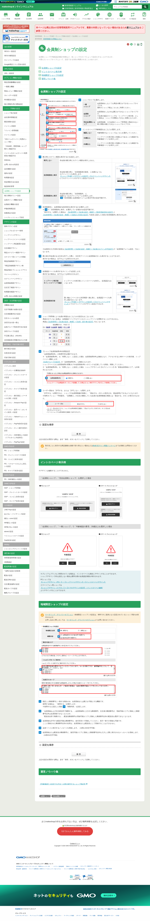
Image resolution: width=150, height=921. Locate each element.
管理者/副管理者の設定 (12, 558)
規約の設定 (8, 173)
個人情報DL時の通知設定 (13, 104)
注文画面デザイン (10, 248)
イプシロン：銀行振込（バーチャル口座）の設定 (15, 397)
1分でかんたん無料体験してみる (75, 831)
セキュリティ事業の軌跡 (105, 868)
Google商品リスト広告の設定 (15, 64)
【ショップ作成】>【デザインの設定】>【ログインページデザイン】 (85, 176)
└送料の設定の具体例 (12, 571)
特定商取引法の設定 (11, 182)
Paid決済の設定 (10, 540)
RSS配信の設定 (10, 100)
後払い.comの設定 (11, 518)
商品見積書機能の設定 (12, 82)
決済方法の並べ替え (11, 322)
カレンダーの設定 (10, 95)
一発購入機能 (9, 86)
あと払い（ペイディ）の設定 (15, 514)
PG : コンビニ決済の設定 (13, 459)
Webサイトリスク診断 (72, 866)
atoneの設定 (8, 531)
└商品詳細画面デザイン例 (13, 266)
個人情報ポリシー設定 (12, 195)
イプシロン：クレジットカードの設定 (15, 376)
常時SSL (7, 160)
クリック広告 (121, 19)
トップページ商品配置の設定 (15, 244)
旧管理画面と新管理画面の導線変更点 (79, 8)
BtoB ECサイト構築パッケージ (104, 446)
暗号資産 (100, 915)
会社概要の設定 (10, 169)
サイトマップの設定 (11, 60)
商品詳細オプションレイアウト (15, 270)
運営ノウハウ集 (49, 79)
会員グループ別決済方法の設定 (15, 327)
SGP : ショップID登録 (12, 488)
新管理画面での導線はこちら (52, 39)
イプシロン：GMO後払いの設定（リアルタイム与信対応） (16, 436)
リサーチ (78, 915)
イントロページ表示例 (52, 72)
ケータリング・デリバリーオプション (59, 615)
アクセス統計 (86, 19)
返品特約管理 (9, 186)
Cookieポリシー (75, 843)
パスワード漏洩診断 (58, 866)
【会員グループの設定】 (52, 362)
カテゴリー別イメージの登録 (15, 257)
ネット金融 (92, 915)
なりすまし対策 (92, 868)
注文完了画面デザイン (12, 287)
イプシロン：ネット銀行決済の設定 (15, 429)
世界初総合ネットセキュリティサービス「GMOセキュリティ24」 (33, 866)
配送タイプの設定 (10, 588)
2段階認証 (8, 562)
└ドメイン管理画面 (11, 130)
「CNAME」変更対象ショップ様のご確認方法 (15, 147)
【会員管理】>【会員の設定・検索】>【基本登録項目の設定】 (90, 212)
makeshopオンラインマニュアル (17, 6)
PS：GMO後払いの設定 (13, 479)
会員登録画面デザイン (12, 283)
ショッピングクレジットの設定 (15, 549)
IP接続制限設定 (10, 209)
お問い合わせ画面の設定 (13, 296)
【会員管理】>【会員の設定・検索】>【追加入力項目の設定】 (66, 215)
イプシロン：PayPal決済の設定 (15, 424)
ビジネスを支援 (48, 915)
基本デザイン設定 (10, 226)
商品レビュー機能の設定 (13, 91)
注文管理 (29, 19)
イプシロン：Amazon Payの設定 (15, 404)
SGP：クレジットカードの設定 (15, 492)
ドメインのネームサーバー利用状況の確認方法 (15, 154)
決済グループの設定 (11, 331)
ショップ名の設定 (10, 113)
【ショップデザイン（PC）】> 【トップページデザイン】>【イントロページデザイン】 (73, 582)
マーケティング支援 (69, 915)
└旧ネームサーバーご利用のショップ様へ (15, 140)
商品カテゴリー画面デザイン (15, 252)
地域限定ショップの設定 (53, 75)
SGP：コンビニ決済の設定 (14, 497)
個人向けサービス (108, 915)
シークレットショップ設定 (14, 217)
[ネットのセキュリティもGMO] (18, 1)
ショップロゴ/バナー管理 (13, 231)
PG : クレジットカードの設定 (15, 455)
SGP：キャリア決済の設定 (14, 501)
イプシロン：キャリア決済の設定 (15, 390)
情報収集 (85, 915)
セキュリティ (58, 915)
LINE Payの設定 (10, 510)
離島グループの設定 (11, 593)
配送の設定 (8, 575)
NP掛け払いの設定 (11, 527)
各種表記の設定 (10, 213)
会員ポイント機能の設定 (13, 200)
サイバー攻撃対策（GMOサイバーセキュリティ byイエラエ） (45, 868)
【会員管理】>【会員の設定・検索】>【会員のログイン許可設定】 (88, 249)
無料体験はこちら (105, 8)
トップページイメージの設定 (15, 239)
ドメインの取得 (10, 126)
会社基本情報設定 (10, 117)
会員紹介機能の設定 (11, 204)
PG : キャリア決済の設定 (13, 471)
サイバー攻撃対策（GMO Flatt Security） (75, 868)
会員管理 (40, 19)
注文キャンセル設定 (11, 318)
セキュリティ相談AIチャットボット (89, 866)
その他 (117, 915)
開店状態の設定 (10, 122)
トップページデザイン (12, 235)
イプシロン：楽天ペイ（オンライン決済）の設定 (15, 411)
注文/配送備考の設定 (11, 584)
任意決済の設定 (10, 353)
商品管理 (17, 19)
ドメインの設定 (10, 135)
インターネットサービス (21, 915)
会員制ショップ (45, 796)
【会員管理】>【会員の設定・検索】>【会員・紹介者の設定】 (71, 322)
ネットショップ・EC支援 (36, 915)
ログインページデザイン (13, 279)
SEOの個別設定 (10, 56)
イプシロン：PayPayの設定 (14, 442)
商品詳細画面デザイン (12, 261)
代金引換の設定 (10, 357)
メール (52, 19)
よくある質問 (103, 5)
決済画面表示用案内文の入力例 (15, 340)
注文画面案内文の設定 (12, 314)
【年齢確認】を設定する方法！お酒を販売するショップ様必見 (63, 784)
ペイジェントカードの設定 (14, 536)
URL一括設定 (9, 73)
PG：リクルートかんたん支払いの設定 (15, 465)
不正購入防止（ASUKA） (13, 336)
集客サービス (109, 19)
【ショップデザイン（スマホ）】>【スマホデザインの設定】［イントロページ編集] (72, 588)
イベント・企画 (63, 19)
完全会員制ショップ (59, 796)
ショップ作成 (6, 19)
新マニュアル (133, 27)
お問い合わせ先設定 (11, 164)
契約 (144, 19)
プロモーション (75, 19)
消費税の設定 (9, 305)
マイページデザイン (11, 274)
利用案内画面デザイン (12, 292)
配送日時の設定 (10, 580)
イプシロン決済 (10, 366)
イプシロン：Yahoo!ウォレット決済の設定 (15, 418)
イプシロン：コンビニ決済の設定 (15, 383)
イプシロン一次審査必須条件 (15, 370)
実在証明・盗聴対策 (21, 868)
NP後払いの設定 (10, 523)
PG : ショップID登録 (11, 450)
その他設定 (132, 19)
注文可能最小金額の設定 (13, 309)
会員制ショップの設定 (12, 191)
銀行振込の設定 (10, 349)
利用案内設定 (9, 177)
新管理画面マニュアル (73, 5)
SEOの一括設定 (10, 51)
